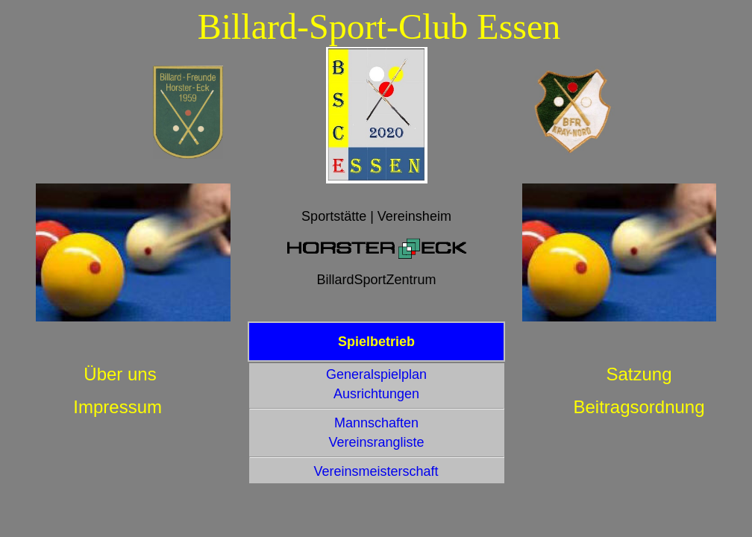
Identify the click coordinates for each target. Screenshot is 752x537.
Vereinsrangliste (376, 442)
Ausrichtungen (376, 393)
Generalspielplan (376, 374)
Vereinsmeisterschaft (375, 471)
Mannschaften (376, 422)
